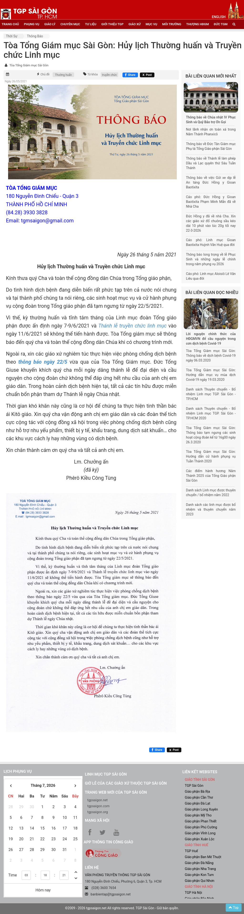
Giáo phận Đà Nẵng (199, 863)
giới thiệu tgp (112, 24)
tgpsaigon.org (97, 812)
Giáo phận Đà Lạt (197, 803)
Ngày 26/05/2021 (16, 81)
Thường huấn (63, 75)
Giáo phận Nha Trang (200, 869)
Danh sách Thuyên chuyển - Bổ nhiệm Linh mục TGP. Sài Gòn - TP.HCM (211, 394)
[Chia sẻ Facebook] (130, 75)
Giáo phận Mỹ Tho (198, 815)
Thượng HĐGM (197, 24)
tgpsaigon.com (98, 806)
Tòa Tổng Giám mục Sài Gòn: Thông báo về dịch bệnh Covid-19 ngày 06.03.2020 (211, 355)
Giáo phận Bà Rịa (197, 791)
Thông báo (35, 36)
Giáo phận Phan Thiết (200, 821)
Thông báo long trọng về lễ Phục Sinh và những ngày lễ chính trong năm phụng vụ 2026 (211, 259)
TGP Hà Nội (193, 892)
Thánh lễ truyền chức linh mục (132, 326)
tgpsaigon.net (97, 800)
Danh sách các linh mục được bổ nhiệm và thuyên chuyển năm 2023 (211, 509)
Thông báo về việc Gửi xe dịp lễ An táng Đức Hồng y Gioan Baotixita (211, 182)
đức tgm (220, 24)
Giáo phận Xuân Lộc (199, 839)
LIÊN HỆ (92, 867)
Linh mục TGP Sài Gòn (106, 774)
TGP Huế (191, 851)
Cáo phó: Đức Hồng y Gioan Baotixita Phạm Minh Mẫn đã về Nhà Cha (211, 201)
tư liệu (90, 24)
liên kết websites (199, 772)
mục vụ (151, 24)
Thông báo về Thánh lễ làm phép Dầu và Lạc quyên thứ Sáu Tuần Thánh (211, 163)
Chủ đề (45, 74)
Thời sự (11, 36)
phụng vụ (31, 24)
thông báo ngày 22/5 (42, 362)
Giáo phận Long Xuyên (201, 809)
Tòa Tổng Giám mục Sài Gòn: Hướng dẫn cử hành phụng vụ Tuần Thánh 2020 (211, 456)
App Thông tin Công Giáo (108, 842)
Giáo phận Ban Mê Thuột (203, 857)
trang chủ (10, 24)
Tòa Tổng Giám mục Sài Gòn (28, 65)
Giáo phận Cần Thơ (199, 797)
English (218, 17)
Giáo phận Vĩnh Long (200, 833)
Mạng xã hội (97, 820)
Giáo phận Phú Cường (201, 827)
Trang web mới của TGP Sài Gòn (116, 792)
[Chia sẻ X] (147, 75)
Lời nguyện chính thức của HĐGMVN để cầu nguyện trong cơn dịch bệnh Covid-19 (211, 338)
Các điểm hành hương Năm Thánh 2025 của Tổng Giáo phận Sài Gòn (211, 475)
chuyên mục (70, 24)
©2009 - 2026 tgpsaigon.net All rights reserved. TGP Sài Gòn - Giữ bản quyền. (122, 908)
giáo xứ (134, 24)
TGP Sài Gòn (194, 785)
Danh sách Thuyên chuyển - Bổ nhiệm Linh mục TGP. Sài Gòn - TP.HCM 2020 (211, 413)
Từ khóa (92, 74)
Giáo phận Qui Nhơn (199, 881)
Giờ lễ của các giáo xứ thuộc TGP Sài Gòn (126, 783)
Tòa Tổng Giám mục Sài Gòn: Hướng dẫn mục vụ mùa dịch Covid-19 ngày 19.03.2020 (211, 374)
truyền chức (109, 75)
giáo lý (50, 24)
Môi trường (171, 24)
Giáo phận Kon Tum (199, 875)
